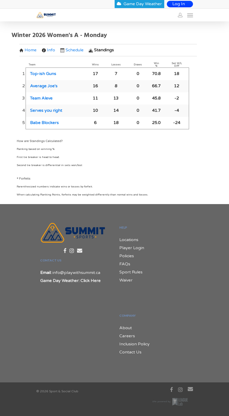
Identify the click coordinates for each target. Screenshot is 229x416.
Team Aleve (41, 98)
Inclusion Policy (134, 344)
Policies (126, 256)
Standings (101, 50)
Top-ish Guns (43, 73)
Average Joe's (43, 86)
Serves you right (46, 110)
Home (28, 50)
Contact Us (130, 352)
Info (48, 50)
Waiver (126, 280)
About (125, 328)
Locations (128, 239)
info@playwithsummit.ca (76, 272)
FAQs (124, 264)
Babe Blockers (44, 122)
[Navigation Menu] (190, 15)
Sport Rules (131, 272)
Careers (127, 336)
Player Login (131, 247)
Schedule (72, 50)
